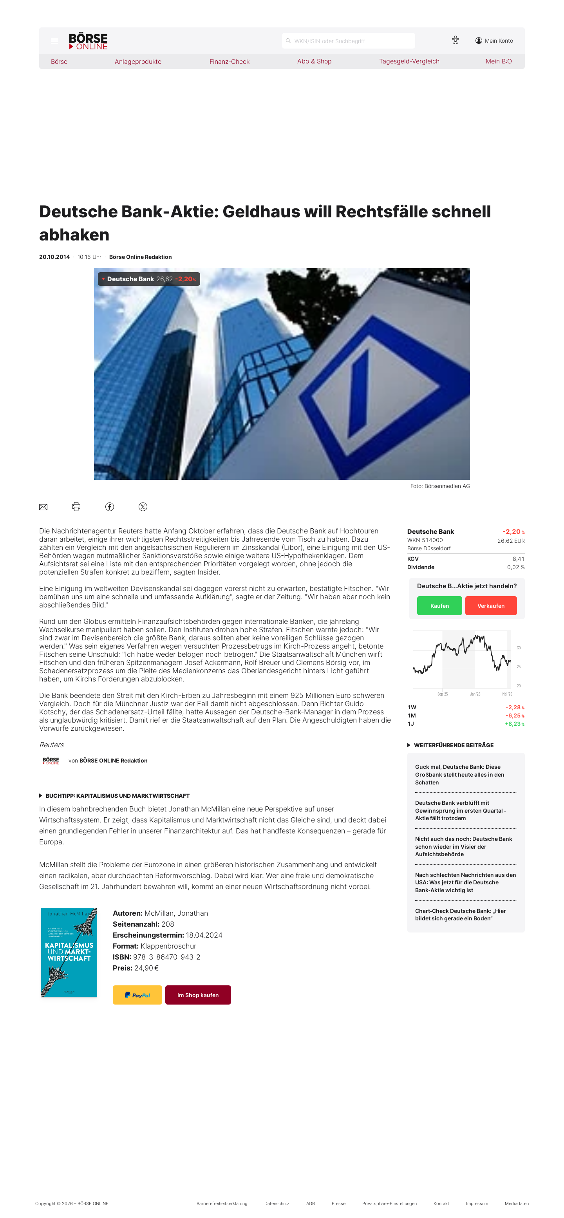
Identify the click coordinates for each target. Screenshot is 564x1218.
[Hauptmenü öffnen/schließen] (54, 40)
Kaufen (439, 605)
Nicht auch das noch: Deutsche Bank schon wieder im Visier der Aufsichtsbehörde (463, 846)
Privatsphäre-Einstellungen (389, 1203)
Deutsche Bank (301, 531)
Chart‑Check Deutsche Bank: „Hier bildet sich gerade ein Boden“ (460, 914)
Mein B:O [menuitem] (499, 61)
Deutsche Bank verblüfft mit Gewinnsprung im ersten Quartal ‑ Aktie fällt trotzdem (460, 810)
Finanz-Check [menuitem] (229, 61)
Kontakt (441, 1203)
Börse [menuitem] (59, 61)
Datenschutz (276, 1203)
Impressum (477, 1203)
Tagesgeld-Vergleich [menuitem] (409, 61)
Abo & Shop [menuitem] (314, 61)
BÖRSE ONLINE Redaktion (114, 760)
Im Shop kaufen (198, 995)
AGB (310, 1203)
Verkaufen (491, 605)
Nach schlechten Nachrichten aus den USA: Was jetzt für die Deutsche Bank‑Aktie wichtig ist (465, 882)
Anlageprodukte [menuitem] (138, 61)
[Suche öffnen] (348, 41)
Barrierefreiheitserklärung (222, 1203)
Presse (338, 1203)
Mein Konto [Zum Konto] (494, 40)
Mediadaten (517, 1203)
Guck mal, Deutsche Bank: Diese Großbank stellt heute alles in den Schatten (459, 774)
